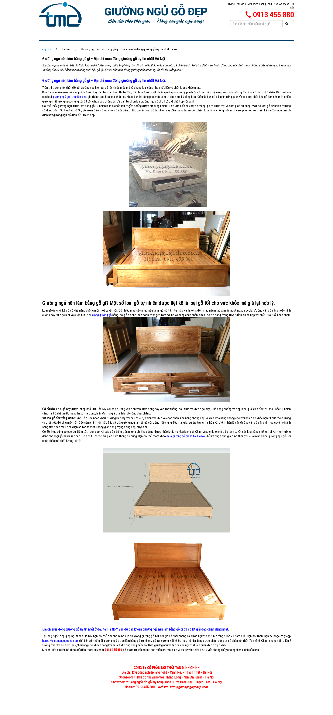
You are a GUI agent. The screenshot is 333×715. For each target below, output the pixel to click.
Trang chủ (45, 57)
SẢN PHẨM (133, 36)
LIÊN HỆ (123, 43)
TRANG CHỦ (72, 36)
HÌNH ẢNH (163, 36)
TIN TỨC (190, 36)
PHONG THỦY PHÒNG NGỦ (232, 36)
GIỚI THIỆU (103, 36)
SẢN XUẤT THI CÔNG (86, 43)
